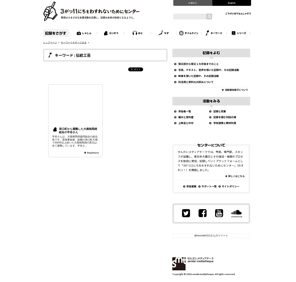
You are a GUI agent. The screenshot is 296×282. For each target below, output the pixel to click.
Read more (93, 152)
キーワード (216, 33)
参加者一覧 (184, 111)
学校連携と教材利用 (224, 123)
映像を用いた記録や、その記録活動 (198, 76)
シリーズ (241, 33)
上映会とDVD (186, 123)
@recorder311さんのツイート (211, 235)
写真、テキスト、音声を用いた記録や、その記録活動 (208, 70)
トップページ (50, 42)
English (232, 2)
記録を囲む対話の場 (224, 117)
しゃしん (86, 33)
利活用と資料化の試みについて (196, 82)
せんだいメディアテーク (192, 263)
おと (140, 33)
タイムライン (191, 33)
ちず (166, 33)
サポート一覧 (209, 186)
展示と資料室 (186, 117)
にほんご (192, 2)
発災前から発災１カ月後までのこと (198, 64)
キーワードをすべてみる (74, 42)
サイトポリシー (230, 186)
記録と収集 (219, 111)
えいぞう (113, 33)
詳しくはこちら (236, 176)
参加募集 (191, 186)
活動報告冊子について (236, 89)
